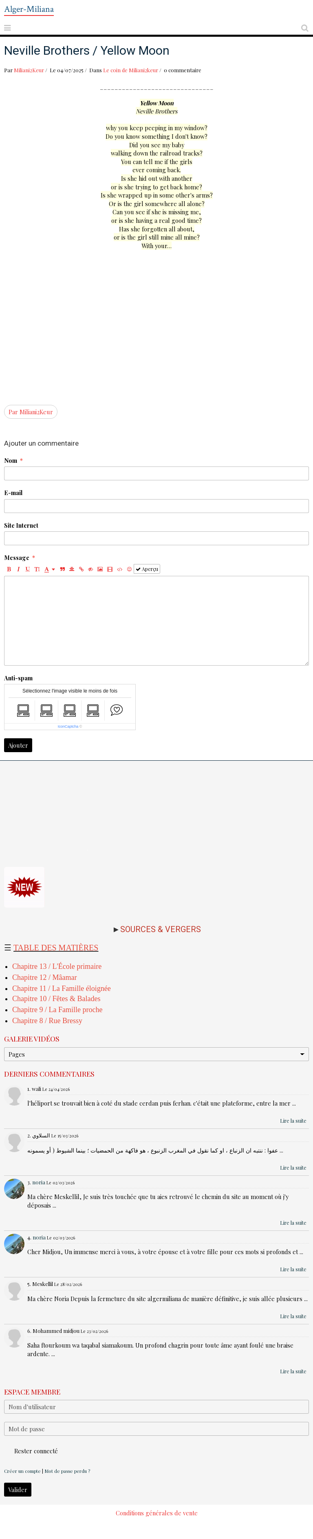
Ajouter (18, 745)
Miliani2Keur (29, 70)
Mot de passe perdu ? (67, 1471)
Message (16, 557)
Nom (10, 460)
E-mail (13, 493)
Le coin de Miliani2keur (130, 70)
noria (38, 1182)
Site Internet (21, 525)
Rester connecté (31, 1451)
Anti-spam (18, 678)
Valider (17, 1490)
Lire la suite (293, 1120)
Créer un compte (22, 1471)
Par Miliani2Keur (31, 412)
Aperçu (147, 569)
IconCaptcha (68, 726)
